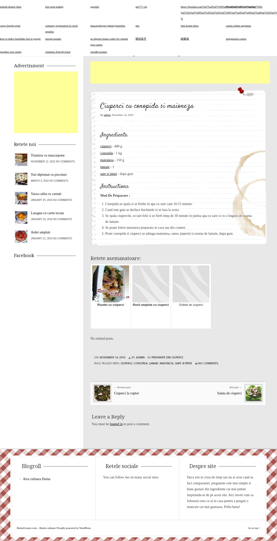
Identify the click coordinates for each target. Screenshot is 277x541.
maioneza (107, 160)
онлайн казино (98, 51)
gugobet (94, 6)
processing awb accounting (240, 6)
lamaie (104, 167)
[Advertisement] (180, 72)
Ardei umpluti (40, 232)
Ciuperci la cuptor (126, 393)
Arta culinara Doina (36, 479)
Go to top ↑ (254, 527)
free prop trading (54, 6)
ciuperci (105, 146)
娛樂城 (185, 38)
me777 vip (141, 6)
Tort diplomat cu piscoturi (49, 174)
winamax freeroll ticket (57, 51)
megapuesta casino (236, 38)
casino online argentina (238, 25)
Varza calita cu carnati (46, 194)
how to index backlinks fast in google (20, 38)
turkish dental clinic (10, 6)
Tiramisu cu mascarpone (48, 155)
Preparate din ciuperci (167, 357)
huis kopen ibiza (189, 25)
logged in (116, 424)
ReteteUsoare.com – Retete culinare (36, 527)
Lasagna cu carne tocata (47, 213)
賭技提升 (141, 38)
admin (107, 114)
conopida (106, 153)
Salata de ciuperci (229, 393)
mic (138, 25)
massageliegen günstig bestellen (107, 25)
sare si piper (108, 174)
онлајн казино (53, 38)
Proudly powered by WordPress (74, 527)
